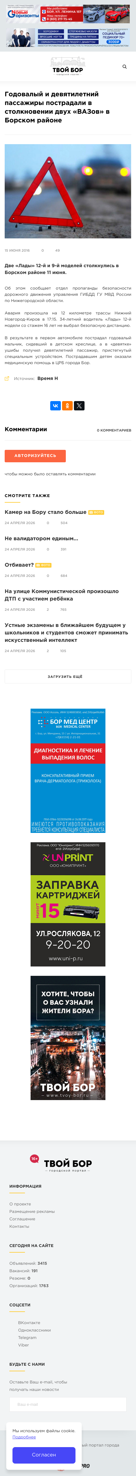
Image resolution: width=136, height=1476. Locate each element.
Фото (98, 512)
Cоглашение (22, 1219)
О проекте (20, 1204)
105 (63, 651)
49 (57, 250)
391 (63, 549)
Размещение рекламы (32, 1212)
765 (63, 609)
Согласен (44, 1455)
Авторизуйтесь (35, 456)
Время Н (47, 379)
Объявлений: (28, 1264)
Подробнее (24, 1437)
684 (64, 576)
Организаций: (29, 1286)
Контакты (19, 1227)
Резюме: (20, 1279)
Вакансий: (23, 1271)
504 (64, 523)
